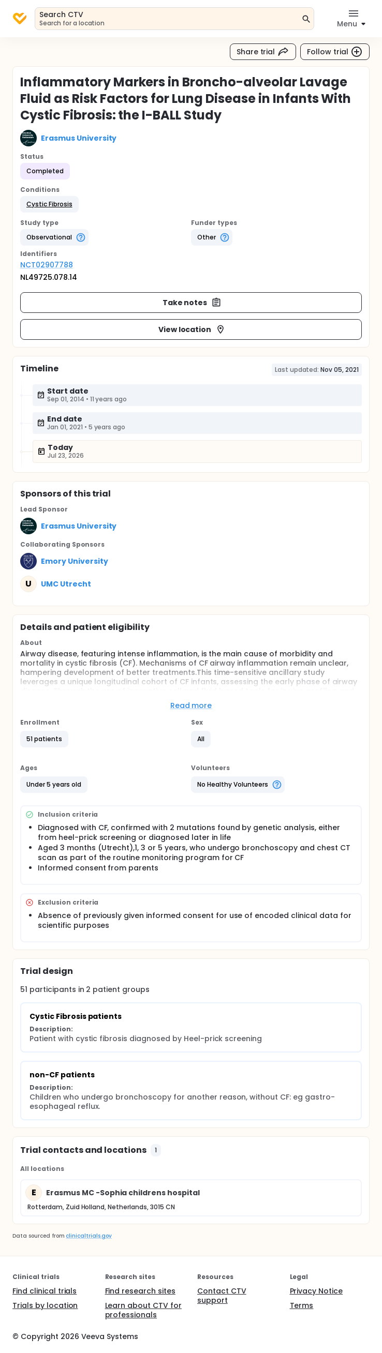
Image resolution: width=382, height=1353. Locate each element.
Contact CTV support (221, 1295)
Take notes (192, 302)
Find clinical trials (44, 1291)
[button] (49, 204)
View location (192, 329)
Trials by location (45, 1305)
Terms (302, 1305)
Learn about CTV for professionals (143, 1310)
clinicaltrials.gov (88, 1236)
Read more (191, 705)
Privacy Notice (316, 1291)
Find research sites (140, 1291)
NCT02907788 (46, 264)
